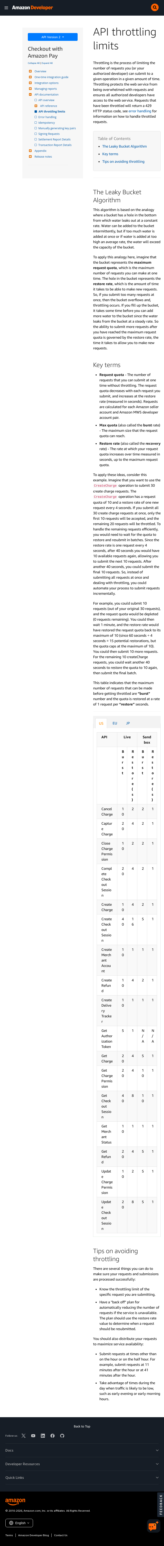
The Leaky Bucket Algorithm (124, 146)
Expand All (47, 63)
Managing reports (45, 89)
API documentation (46, 94)
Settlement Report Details (54, 139)
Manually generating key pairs (57, 128)
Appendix (39, 151)
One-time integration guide (50, 77)
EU (115, 723)
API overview (46, 100)
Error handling (47, 117)
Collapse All (34, 63)
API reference (48, 106)
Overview (39, 71)
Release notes (42, 157)
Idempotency (47, 123)
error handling (140, 111)
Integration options (46, 83)
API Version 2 (51, 37)
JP (128, 723)
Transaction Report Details (55, 145)
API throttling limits (52, 111)
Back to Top (82, 1426)
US (101, 723)
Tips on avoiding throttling (123, 161)
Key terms (110, 154)
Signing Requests (49, 134)
